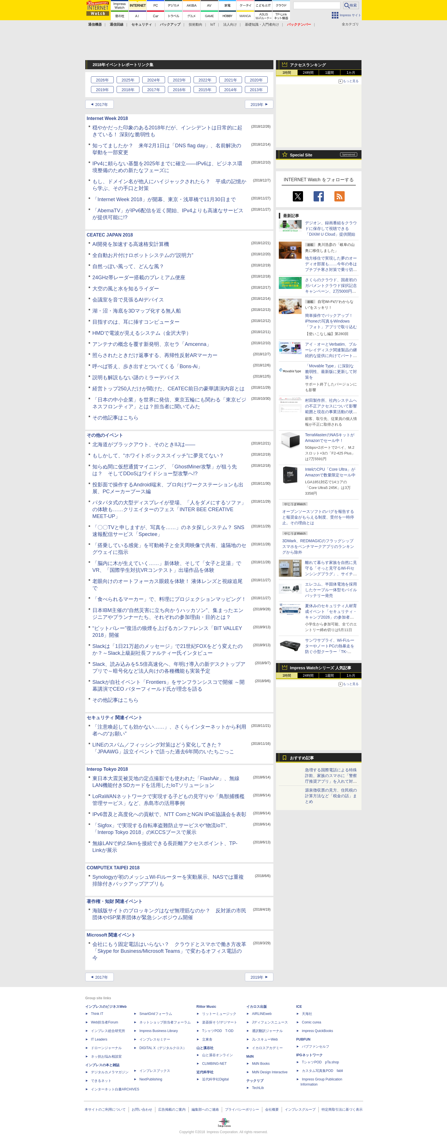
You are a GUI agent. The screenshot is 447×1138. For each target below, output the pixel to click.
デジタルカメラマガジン (110, 1072)
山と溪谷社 (205, 1048)
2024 (153, 80)
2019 (102, 89)
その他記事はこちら (115, 418)
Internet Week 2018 (107, 118)
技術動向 (195, 24)
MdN (250, 1057)
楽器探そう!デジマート (219, 1022)
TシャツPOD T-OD (217, 1031)
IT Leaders (99, 1039)
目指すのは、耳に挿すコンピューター (136, 322)
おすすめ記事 (302, 758)
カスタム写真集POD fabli (322, 1071)
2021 (230, 80)
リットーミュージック (219, 1014)
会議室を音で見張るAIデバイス (128, 300)
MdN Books (261, 1064)
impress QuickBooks (317, 1031)
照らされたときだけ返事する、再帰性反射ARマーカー (155, 355)
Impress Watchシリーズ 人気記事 (320, 668)
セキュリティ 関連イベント (115, 717)
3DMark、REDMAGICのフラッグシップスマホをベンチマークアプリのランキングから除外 (318, 546)
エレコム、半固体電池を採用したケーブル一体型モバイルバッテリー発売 (331, 590)
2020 (256, 80)
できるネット (101, 1081)
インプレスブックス (154, 1071)
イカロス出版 (256, 1007)
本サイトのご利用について (105, 1110)
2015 (204, 89)
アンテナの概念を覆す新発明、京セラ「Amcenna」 (152, 344)
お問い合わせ (142, 1110)
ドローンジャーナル (106, 1048)
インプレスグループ (300, 1110)
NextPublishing (150, 1079)
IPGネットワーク (309, 1055)
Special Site (301, 155)
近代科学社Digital (215, 1079)
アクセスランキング (308, 65)
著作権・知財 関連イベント (115, 901)
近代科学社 (205, 1072)
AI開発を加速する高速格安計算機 (130, 244)
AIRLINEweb (262, 1014)
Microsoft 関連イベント (111, 935)
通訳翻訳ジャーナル (267, 1031)
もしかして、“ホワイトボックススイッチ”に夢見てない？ (158, 455)
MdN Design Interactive (270, 1072)
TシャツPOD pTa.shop (320, 1062)
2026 (102, 80)
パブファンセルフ (315, 1047)
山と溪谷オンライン (217, 1055)
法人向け (230, 24)
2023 (179, 80)
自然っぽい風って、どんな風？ (128, 266)
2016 (179, 89)
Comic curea (311, 1022)
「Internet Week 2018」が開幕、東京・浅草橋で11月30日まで (164, 199)
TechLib (258, 1088)
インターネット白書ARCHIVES (115, 1089)
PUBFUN (303, 1039)
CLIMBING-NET (214, 1064)
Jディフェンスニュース (270, 1022)
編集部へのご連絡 (205, 1110)
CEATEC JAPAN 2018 (110, 235)
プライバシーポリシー (242, 1110)
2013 (256, 89)
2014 (230, 89)
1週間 (329, 73)
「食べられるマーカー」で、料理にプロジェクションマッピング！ (169, 599)
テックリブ (254, 1081)
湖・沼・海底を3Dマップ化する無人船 (136, 311)
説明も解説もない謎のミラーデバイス (136, 377)
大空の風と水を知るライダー (125, 288)
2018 (127, 89)
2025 (127, 80)
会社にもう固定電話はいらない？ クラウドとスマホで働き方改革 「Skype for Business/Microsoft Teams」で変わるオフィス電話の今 (171, 951)
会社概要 (272, 1110)
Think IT (97, 1014)
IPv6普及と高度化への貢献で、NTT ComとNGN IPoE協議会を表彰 (169, 814)
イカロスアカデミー (267, 1048)
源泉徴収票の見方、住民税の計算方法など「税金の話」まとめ (331, 796)
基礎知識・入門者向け (262, 24)
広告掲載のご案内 (172, 1110)
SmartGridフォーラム (155, 1014)
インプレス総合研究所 (108, 1031)
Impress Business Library (158, 1031)
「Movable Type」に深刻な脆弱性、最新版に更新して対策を (331, 372)
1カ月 (351, 73)
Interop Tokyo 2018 (107, 769)
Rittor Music (206, 1007)
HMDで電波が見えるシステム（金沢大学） (141, 333)
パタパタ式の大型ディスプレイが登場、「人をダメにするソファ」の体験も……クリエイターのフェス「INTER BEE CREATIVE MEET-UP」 (169, 509)
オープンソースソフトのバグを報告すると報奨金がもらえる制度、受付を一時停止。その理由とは (318, 517)
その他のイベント (105, 435)
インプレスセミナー (154, 1039)
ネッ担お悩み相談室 (106, 1057)
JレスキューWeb (265, 1039)
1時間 (287, 73)
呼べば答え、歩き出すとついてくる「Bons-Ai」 (147, 366)
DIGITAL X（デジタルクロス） (162, 1048)
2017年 (101, 104)
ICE (299, 1007)
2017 (153, 89)
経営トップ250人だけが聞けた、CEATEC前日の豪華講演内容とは (168, 388)
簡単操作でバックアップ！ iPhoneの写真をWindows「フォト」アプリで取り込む (331, 321)
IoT (212, 24)
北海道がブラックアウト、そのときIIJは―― (143, 444)
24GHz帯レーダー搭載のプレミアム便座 (138, 277)
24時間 (308, 73)
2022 (204, 80)
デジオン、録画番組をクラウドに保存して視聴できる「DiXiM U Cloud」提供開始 (331, 228)
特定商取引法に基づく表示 (342, 1110)
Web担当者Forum (104, 1022)
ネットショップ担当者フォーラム (165, 1022)
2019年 (257, 104)
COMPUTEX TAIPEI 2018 (113, 867)
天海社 (307, 1014)
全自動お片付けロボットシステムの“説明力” (142, 255)
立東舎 (207, 1039)
